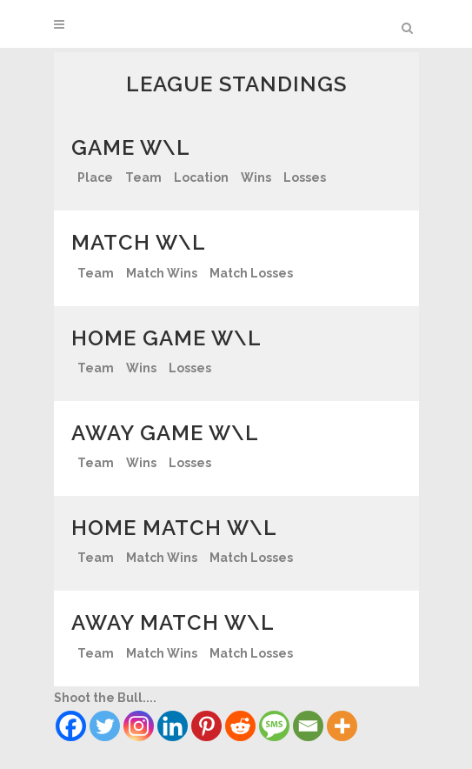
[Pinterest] (206, 726)
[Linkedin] (172, 726)
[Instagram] (138, 726)
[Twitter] (105, 726)
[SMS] (274, 726)
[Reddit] (240, 726)
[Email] (308, 726)
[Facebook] (71, 726)
